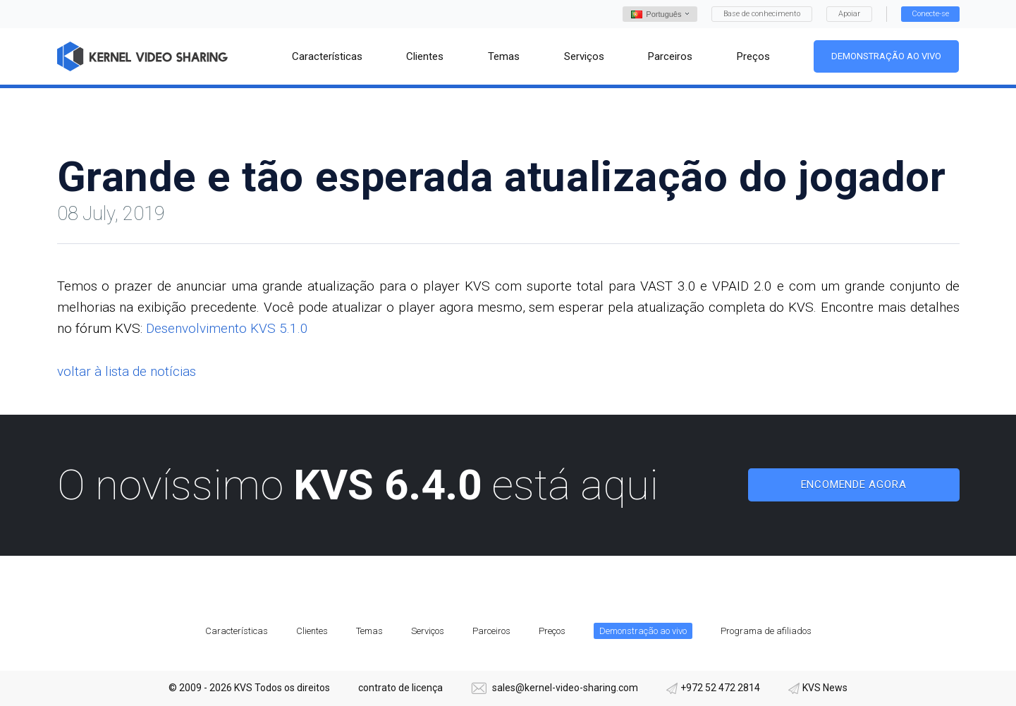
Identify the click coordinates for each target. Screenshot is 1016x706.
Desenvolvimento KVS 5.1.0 (227, 328)
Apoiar (849, 13)
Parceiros (491, 631)
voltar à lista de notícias (126, 371)
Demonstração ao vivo (887, 56)
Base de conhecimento (761, 13)
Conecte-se (930, 13)
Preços (552, 631)
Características (236, 631)
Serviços (427, 631)
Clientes (312, 631)
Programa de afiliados (766, 631)
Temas (369, 631)
